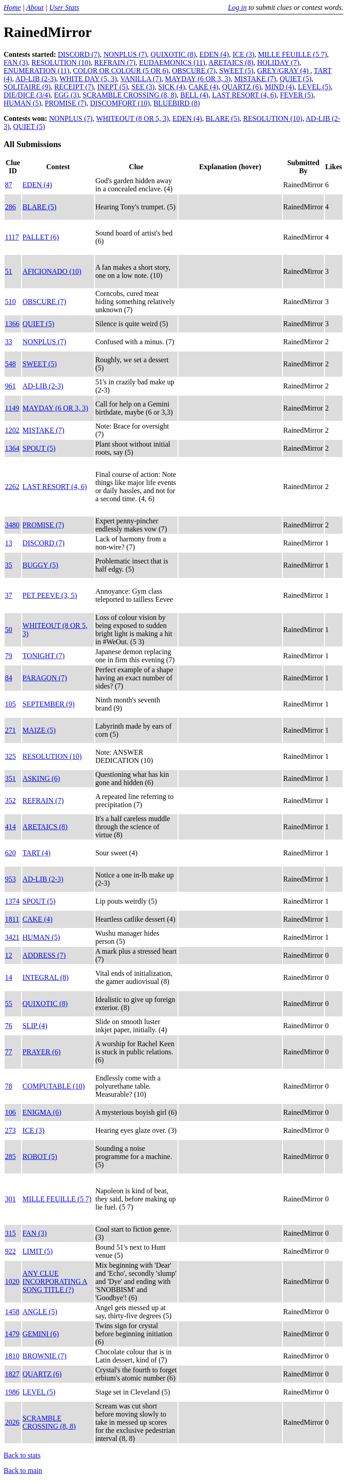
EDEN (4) (214, 54)
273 (10, 1130)
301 (10, 1199)
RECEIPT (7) (74, 87)
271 (10, 730)
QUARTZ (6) (241, 87)
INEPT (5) (112, 87)
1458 (12, 1312)
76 (8, 1026)
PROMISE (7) (65, 103)
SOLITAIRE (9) (27, 87)
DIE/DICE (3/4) (27, 95)
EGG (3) (67, 95)
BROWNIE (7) (44, 1356)
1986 (12, 1392)
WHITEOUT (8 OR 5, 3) (132, 118)
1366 (12, 324)
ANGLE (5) (40, 1312)
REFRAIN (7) (115, 62)
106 (10, 1112)
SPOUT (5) (39, 448)
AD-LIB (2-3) (35, 79)
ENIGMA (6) (42, 1112)
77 (8, 1052)
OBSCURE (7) (194, 70)
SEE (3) (143, 87)
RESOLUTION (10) (60, 62)
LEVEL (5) (314, 87)
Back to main (23, 1470)
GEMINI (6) (41, 1334)
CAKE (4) (203, 87)
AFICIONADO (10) (52, 271)
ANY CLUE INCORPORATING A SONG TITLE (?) (55, 1281)
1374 (12, 901)
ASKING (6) (41, 778)
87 (8, 185)
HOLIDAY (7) (278, 62)
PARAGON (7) (45, 678)
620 (10, 853)
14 (8, 977)
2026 (12, 1422)
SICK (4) (171, 87)
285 (10, 1156)
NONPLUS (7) (125, 54)
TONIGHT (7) (44, 656)
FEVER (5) (296, 95)
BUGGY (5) (40, 565)
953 (10, 879)
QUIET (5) (295, 79)
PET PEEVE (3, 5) (50, 595)
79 (8, 656)
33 (8, 342)
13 (8, 543)
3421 (12, 937)
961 (10, 386)
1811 (12, 919)
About (34, 7)
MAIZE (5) (39, 730)
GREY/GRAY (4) (283, 70)
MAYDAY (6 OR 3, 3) (197, 79)
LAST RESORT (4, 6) (244, 95)
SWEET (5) (236, 70)
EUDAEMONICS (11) (172, 62)
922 (10, 1251)
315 (10, 1233)
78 (8, 1086)
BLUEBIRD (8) (177, 103)
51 (8, 271)
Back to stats (22, 1455)
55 (8, 1003)
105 (10, 704)
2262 (12, 486)
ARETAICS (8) (230, 62)
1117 (12, 237)
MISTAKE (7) (255, 79)
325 (10, 756)
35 (8, 565)
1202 (12, 430)
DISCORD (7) (79, 54)
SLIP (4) (35, 1026)
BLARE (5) (222, 118)
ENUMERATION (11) (37, 70)
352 (10, 800)
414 (10, 827)
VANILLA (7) (140, 79)
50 (8, 629)
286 (10, 207)
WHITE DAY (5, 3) (88, 79)
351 (10, 778)
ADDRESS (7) (44, 955)
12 (8, 955)
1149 (12, 408)
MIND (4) (279, 87)
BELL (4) (194, 95)
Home (12, 7)
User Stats (64, 7)
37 (8, 595)
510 (10, 301)
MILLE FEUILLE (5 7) (292, 54)
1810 (12, 1356)
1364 (12, 448)
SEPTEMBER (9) (49, 704)
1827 (12, 1374)
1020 (12, 1281)
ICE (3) (243, 54)
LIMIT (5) (38, 1251)
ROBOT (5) (40, 1156)
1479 (12, 1334)
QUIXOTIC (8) (173, 54)
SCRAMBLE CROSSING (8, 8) (130, 95)
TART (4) (37, 853)
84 (8, 678)
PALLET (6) (41, 237)
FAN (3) (16, 62)
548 (10, 364)
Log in (237, 7)
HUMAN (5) (22, 103)
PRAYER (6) (42, 1052)
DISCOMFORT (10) (120, 103)
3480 (12, 525)
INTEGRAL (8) (46, 977)
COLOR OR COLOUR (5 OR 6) (121, 70)
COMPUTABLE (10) (54, 1086)
